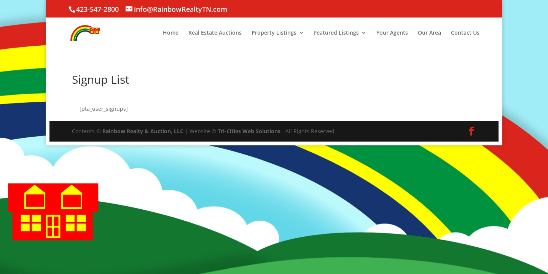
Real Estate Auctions (215, 33)
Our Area (429, 33)
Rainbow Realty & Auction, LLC (142, 131)
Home (170, 33)
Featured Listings (336, 33)
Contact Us (465, 33)
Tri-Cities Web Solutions (249, 131)
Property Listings (274, 33)
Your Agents (392, 33)
